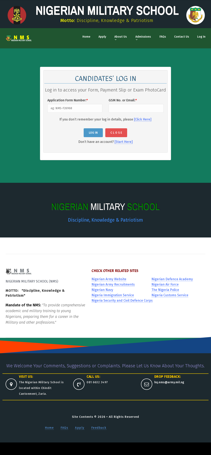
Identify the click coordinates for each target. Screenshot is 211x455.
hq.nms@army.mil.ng (169, 382)
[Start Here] (124, 142)
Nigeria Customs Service (169, 295)
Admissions (143, 36)
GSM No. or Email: (123, 100)
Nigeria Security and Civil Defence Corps (122, 300)
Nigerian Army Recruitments (113, 284)
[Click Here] (142, 119)
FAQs (162, 36)
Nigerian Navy (102, 290)
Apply (102, 36)
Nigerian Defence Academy (172, 279)
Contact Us (181, 36)
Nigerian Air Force (165, 284)
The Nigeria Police (165, 290)
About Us (120, 36)
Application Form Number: (67, 100)
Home (86, 36)
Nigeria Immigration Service (112, 295)
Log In (201, 36)
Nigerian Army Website (108, 279)
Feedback (99, 428)
